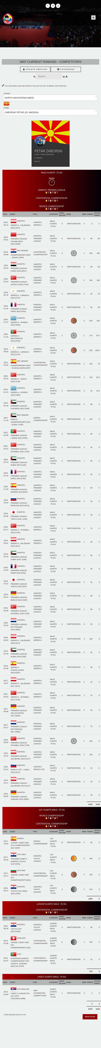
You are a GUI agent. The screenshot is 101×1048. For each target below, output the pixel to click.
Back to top (90, 1017)
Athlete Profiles (35, 69)
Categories (66, 69)
